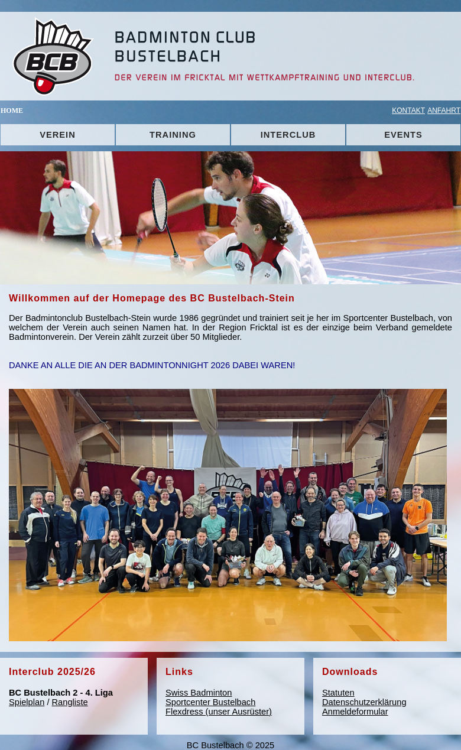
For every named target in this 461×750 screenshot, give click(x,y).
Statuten (338, 692)
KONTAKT (408, 110)
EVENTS (403, 134)
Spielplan (26, 702)
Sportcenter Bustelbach (210, 702)
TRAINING (173, 134)
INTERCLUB (288, 134)
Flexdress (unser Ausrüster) (218, 711)
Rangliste (70, 702)
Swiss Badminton (198, 692)
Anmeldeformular (355, 711)
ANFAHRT (443, 110)
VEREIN (58, 134)
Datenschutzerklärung (364, 702)
